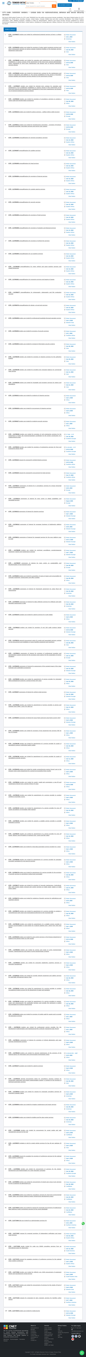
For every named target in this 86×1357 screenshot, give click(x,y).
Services (6, 1339)
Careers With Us (35, 1335)
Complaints (33, 1332)
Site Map (60, 1337)
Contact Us (33, 1340)
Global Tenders (48, 1329)
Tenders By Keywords (63, 1332)
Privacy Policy (57, 1352)
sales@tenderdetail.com (77, 1331)
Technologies (14, 1339)
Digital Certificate (48, 1334)
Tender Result (47, 1332)
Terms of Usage (49, 1352)
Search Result (10, 29)
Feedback (33, 1331)
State (59, 1328)
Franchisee (33, 1334)
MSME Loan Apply (49, 1345)
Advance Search (65, 5)
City (59, 1329)
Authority (60, 1331)
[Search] (54, 6)
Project (46, 1331)
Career (6, 1341)
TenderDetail (53, 1354)
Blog (59, 1335)
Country (60, 1334)
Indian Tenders (48, 1328)
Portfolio (22, 1339)
